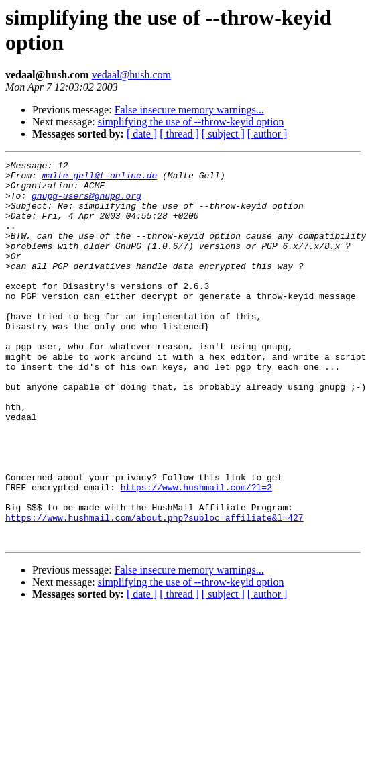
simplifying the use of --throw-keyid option (191, 121)
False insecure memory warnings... (189, 109)
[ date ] (142, 134)
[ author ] (267, 134)
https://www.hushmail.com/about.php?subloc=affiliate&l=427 (154, 590)
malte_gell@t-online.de (100, 179)
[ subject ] (223, 134)
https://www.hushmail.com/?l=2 (196, 553)
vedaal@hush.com (131, 74)
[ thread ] (179, 134)
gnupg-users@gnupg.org (86, 203)
